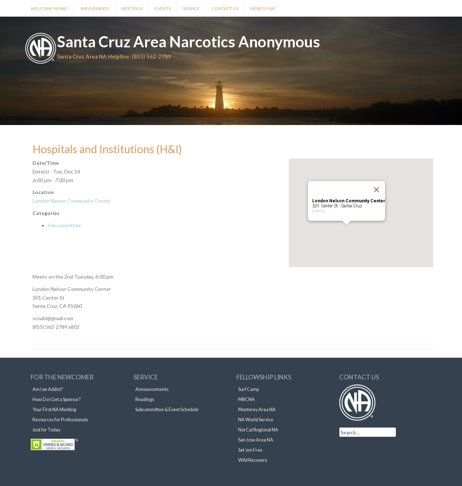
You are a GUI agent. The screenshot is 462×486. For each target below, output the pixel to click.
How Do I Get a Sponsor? (56, 399)
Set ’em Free (250, 450)
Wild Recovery (252, 460)
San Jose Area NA (255, 440)
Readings (144, 399)
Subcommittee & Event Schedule (167, 409)
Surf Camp (248, 389)
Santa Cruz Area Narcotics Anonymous (188, 42)
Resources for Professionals (60, 419)
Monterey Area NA (257, 409)
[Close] (376, 189)
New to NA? (263, 8)
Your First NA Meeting (54, 409)
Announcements (152, 389)
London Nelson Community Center (71, 201)
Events (163, 8)
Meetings (132, 8)
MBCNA (246, 399)
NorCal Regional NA (258, 430)
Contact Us (225, 8)
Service (191, 8)
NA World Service (255, 419)
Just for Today (46, 430)
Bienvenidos (95, 8)
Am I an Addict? (47, 389)
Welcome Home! (50, 8)
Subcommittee (64, 225)
